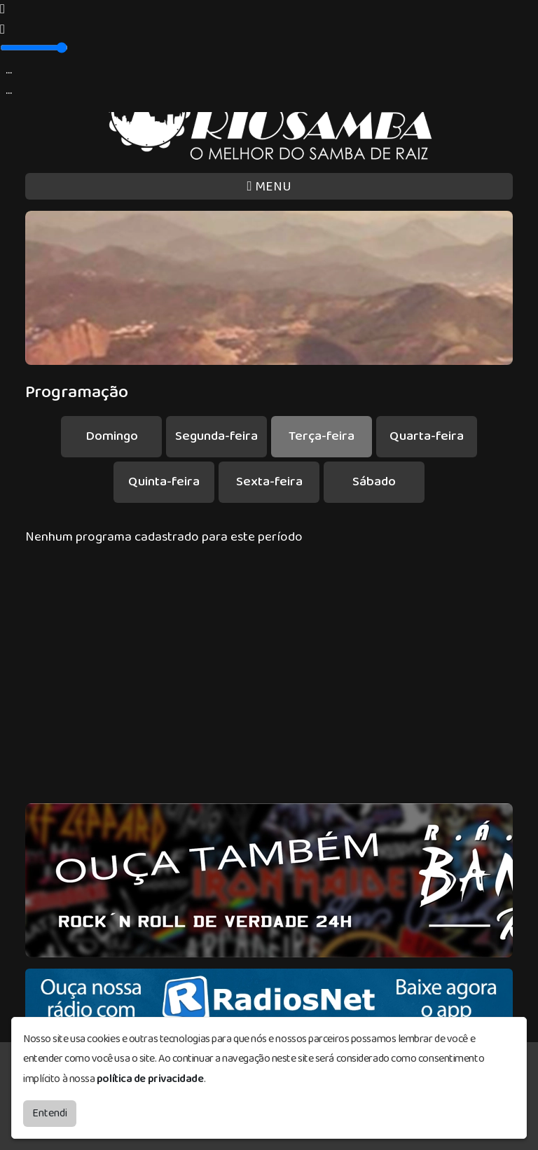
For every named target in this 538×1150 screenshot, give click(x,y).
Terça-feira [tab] (321, 436)
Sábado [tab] (374, 481)
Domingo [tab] (111, 436)
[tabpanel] (269, 537)
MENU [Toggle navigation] (269, 187)
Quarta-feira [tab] (426, 436)
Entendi (49, 1109)
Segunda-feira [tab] (216, 436)
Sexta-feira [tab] (269, 481)
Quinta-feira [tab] (164, 481)
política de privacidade (150, 1075)
